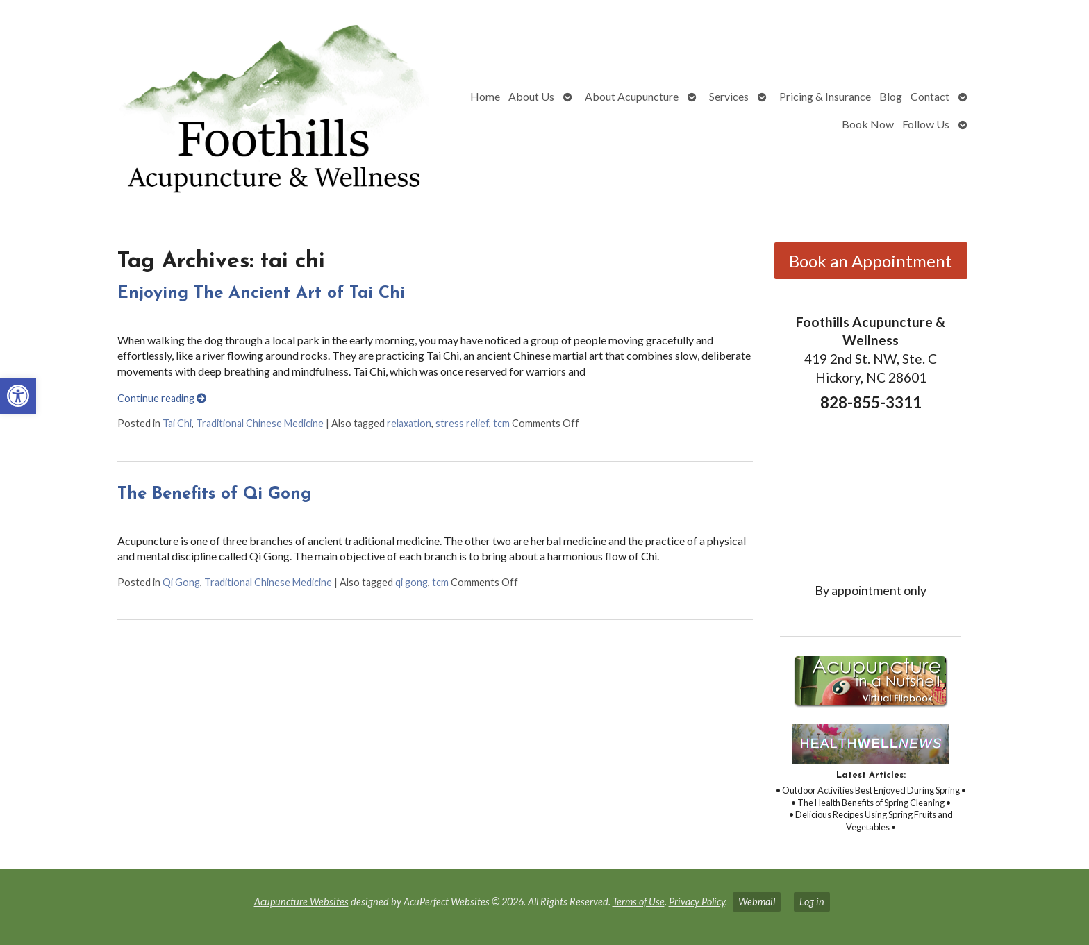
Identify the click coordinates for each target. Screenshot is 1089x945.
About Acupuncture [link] (632, 96)
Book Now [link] (868, 124)
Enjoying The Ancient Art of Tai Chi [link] (261, 293)
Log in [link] (811, 902)
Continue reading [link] (161, 398)
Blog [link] (890, 96)
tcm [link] (501, 423)
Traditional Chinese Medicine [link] (260, 423)
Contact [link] (930, 96)
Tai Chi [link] (177, 423)
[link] (18, 396)
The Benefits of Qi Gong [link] (214, 494)
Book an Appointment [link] (870, 261)
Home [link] (485, 96)
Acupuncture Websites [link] (301, 902)
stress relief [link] (462, 423)
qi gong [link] (411, 582)
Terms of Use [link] (639, 902)
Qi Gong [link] (181, 582)
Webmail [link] (756, 902)
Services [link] (729, 96)
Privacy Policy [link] (697, 902)
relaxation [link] (409, 423)
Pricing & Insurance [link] (825, 96)
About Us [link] (531, 96)
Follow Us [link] (925, 124)
